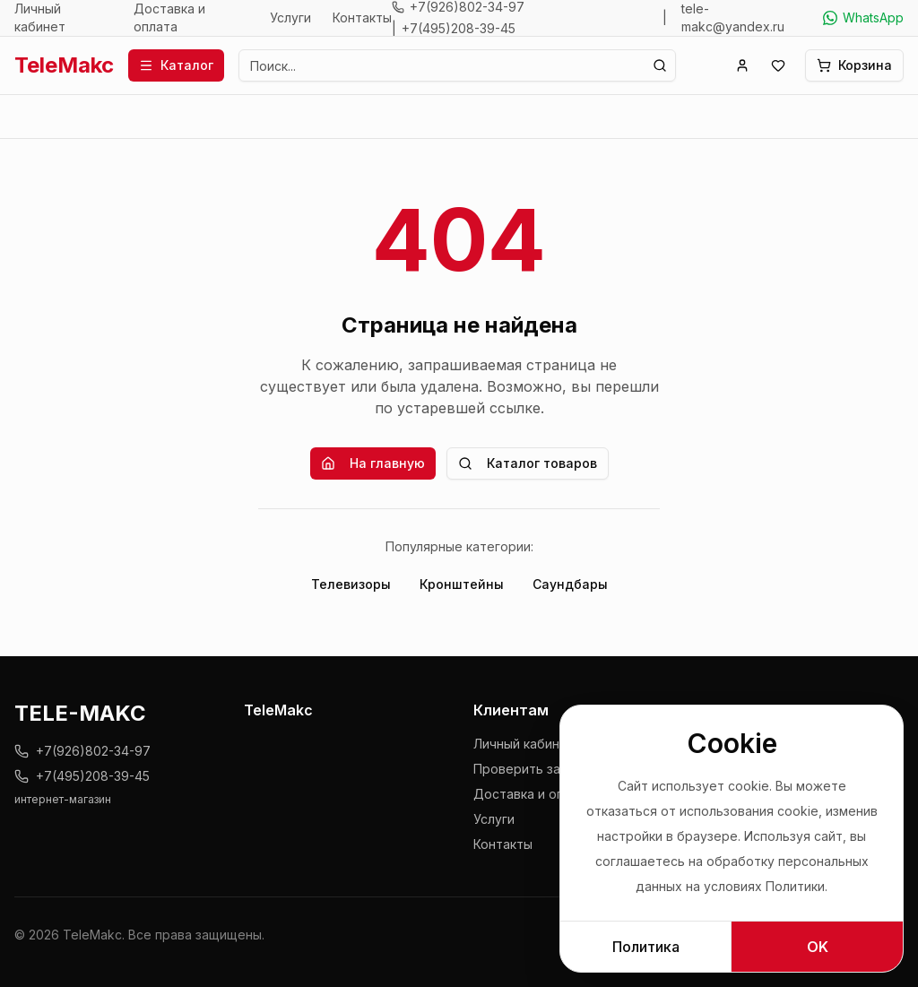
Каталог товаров (527, 463)
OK (817, 947)
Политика (646, 947)
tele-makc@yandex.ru (732, 17)
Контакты (362, 17)
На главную (373, 463)
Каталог (176, 65)
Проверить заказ (526, 768)
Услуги (290, 17)
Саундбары (570, 584)
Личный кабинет (39, 17)
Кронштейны (462, 584)
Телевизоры (351, 584)
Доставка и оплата (169, 17)
